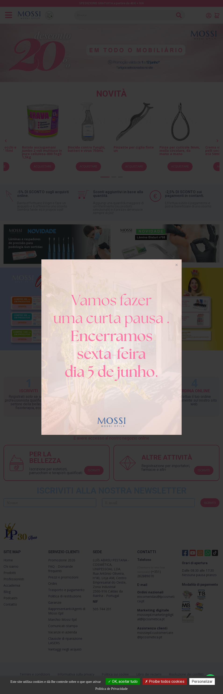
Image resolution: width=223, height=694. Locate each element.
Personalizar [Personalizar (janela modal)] (202, 681)
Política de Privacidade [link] (111, 688)
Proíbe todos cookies (164, 681)
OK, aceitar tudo (123, 681)
